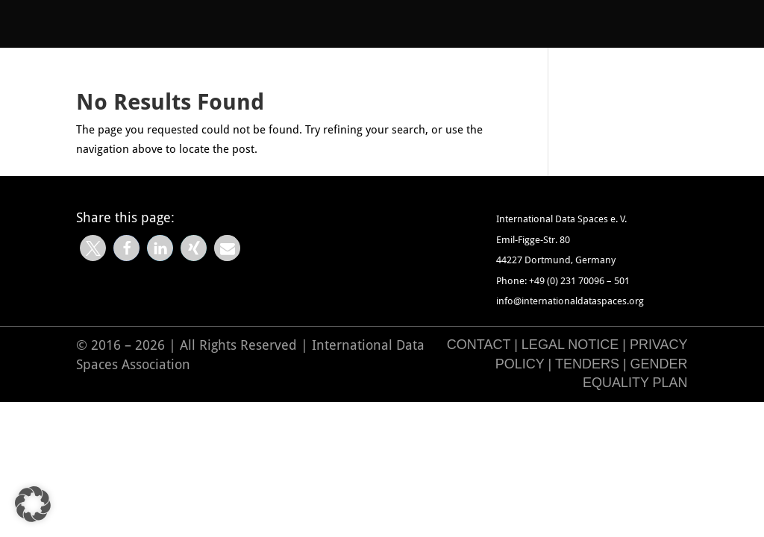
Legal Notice (570, 344)
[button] (93, 248)
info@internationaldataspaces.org (570, 301)
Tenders (587, 364)
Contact (478, 344)
